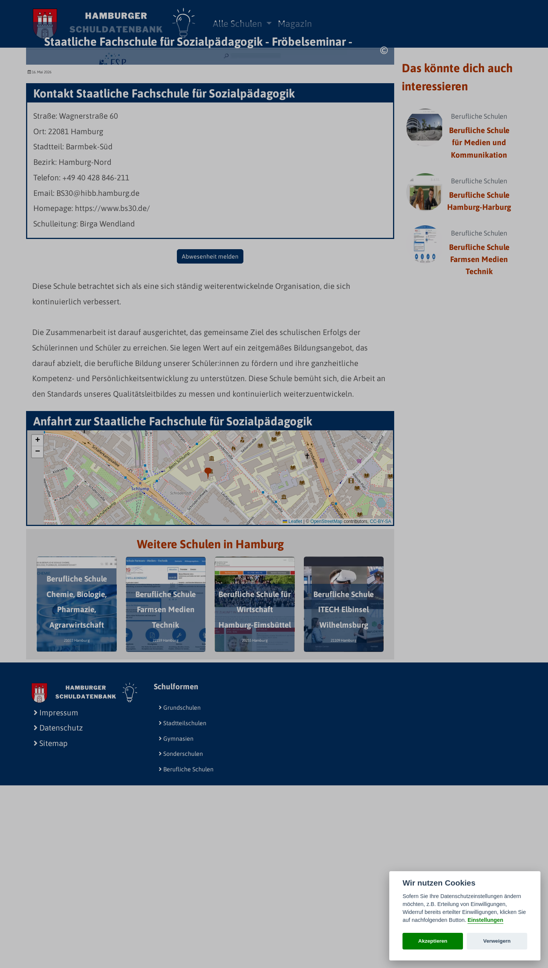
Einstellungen (485, 920)
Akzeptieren (432, 941)
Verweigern (497, 941)
